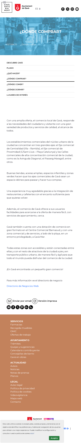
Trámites (15, 343)
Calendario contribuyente (25, 350)
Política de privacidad (22, 388)
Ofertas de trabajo (20, 334)
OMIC (13, 331)
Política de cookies (21, 391)
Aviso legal (16, 385)
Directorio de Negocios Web (23, 286)
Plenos (14, 376)
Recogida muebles (21, 328)
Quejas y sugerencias (22, 347)
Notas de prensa (19, 372)
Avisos (13, 366)
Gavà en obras (18, 357)
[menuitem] (40, 63)
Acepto (54, 438)
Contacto (15, 402)
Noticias (14, 369)
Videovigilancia (18, 395)
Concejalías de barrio (22, 353)
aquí (32, 433)
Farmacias (16, 324)
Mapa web (16, 398)
